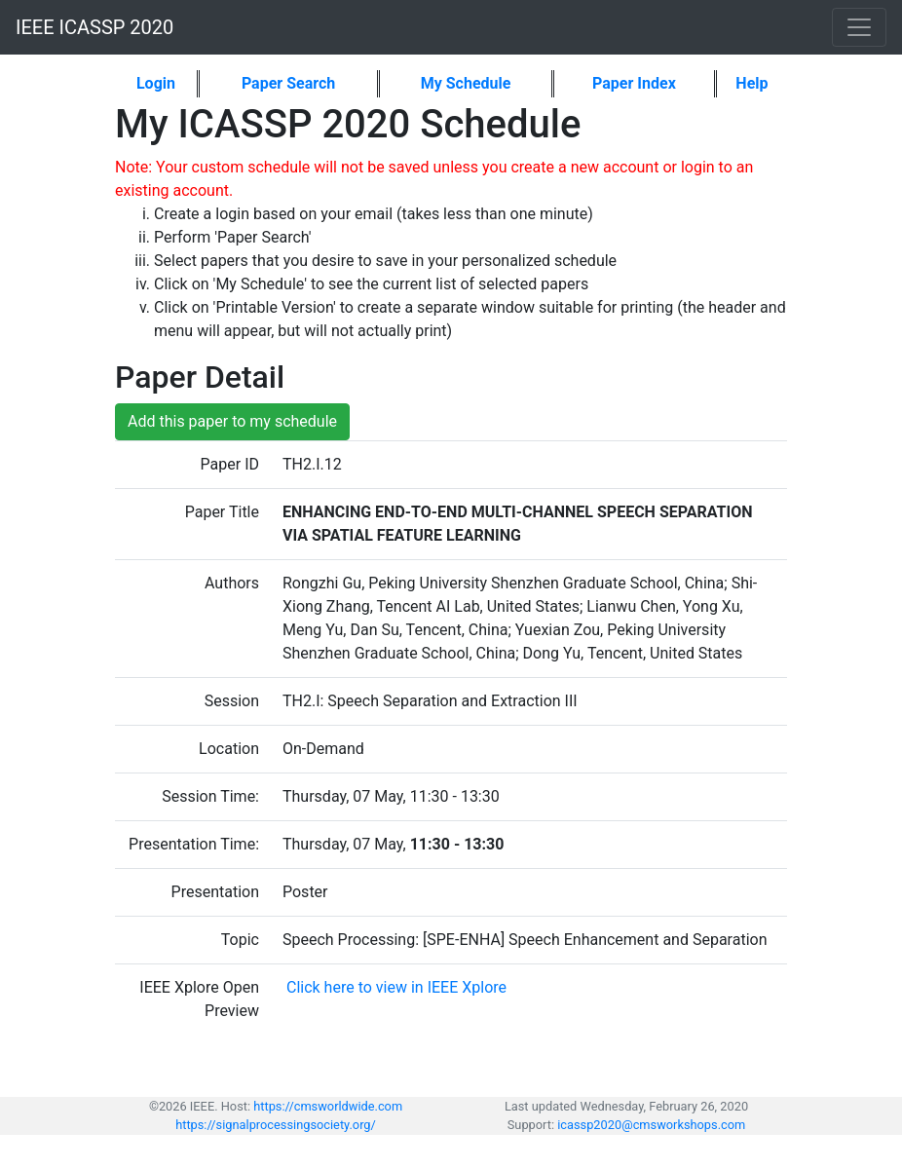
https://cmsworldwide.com (327, 1106)
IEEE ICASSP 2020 (94, 27)
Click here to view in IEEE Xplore (394, 987)
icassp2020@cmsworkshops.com (651, 1124)
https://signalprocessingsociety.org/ (275, 1124)
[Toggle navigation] (859, 27)
